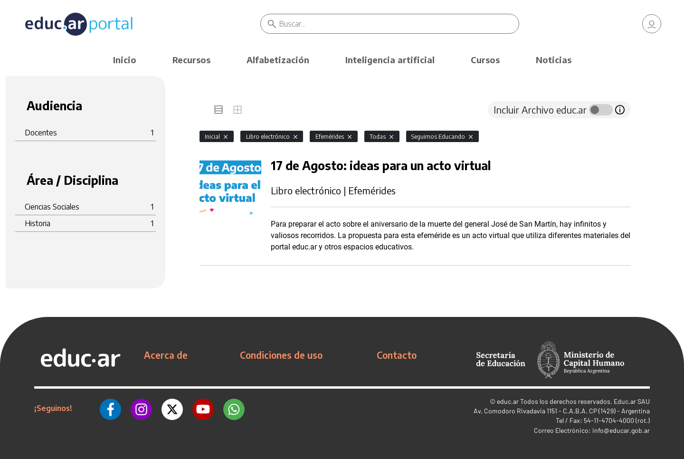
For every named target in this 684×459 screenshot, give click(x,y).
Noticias (553, 59)
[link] (651, 23)
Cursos (485, 59)
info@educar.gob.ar (621, 430)
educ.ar (508, 401)
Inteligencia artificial (390, 59)
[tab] (218, 110)
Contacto (397, 355)
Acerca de (166, 355)
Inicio (124, 59)
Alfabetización (278, 59)
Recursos (191, 59)
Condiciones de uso (281, 355)
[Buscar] (399, 23)
